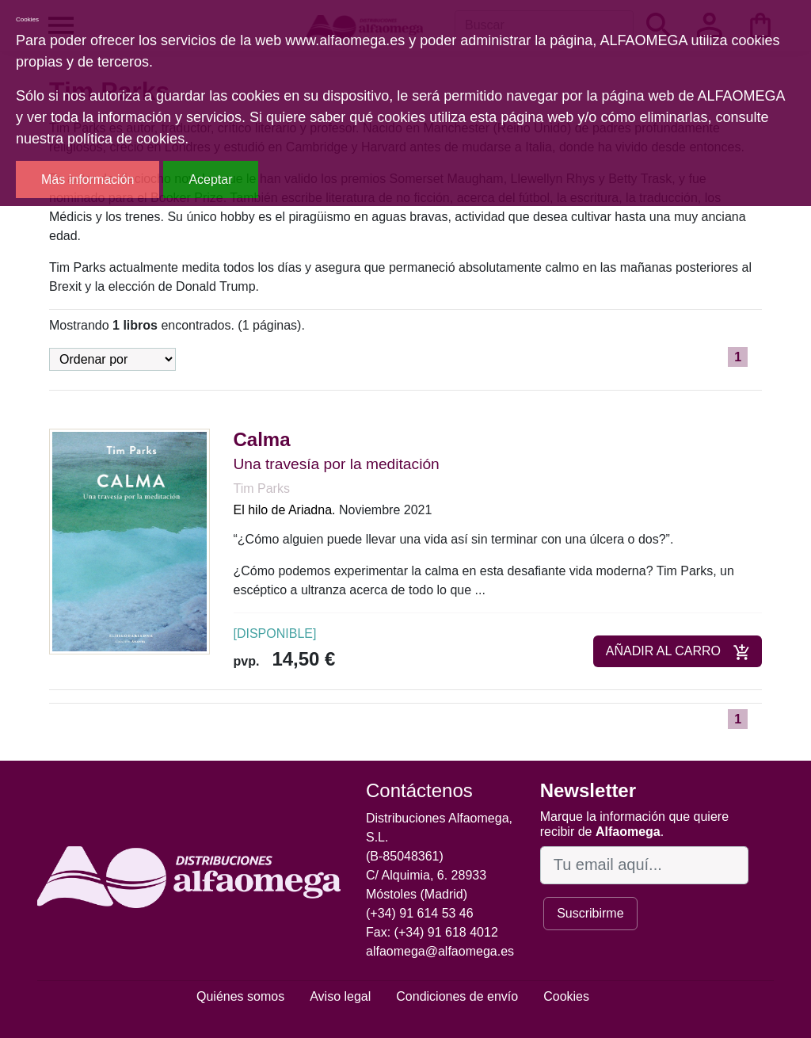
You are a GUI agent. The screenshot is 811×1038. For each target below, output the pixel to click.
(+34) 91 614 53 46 (420, 913)
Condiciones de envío (457, 996)
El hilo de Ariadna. (285, 510)
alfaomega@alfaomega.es (440, 951)
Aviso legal (340, 996)
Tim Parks (262, 488)
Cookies (566, 996)
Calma (262, 439)
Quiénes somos (240, 996)
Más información (87, 179)
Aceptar (210, 179)
